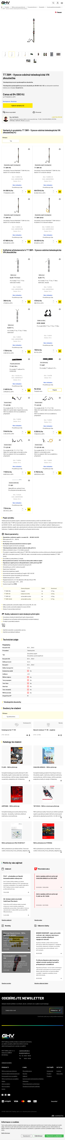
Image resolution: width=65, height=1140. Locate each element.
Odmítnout (38, 1136)
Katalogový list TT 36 (9, 730)
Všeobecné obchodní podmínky (31, 1086)
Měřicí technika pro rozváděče (10, 1079)
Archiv (3, 1089)
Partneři (50, 1067)
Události (8, 869)
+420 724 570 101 (57, 117)
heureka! (54, 1101)
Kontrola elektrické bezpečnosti (11, 1073)
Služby (3, 1081)
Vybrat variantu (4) (17, 105)
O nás (25, 1067)
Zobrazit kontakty (7, 1062)
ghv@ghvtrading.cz (24, 1053)
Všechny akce (38, 920)
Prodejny (49, 1076)
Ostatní (59, 1067)
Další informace (5, 1133)
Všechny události (6, 920)
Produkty (5, 1067)
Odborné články (43, 926)
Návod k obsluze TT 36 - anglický (44, 730)
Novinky (8, 926)
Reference (25, 1081)
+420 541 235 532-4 (24, 1050)
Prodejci (49, 1073)
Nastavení (26, 1136)
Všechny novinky (6, 983)
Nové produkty (6, 1086)
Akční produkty (6, 1084)
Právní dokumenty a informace (31, 1084)
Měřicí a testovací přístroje (9, 1071)
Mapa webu (59, 1073)
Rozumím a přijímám (54, 1136)
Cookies (58, 1071)
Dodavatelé (50, 1071)
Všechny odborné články (41, 983)
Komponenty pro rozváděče (9, 1076)
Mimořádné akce (44, 869)
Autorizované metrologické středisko (33, 1079)
